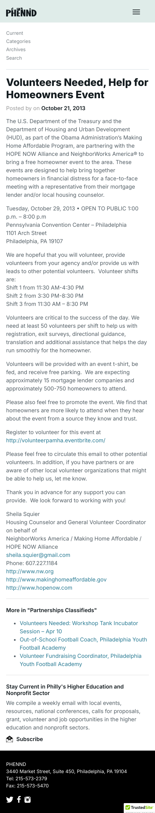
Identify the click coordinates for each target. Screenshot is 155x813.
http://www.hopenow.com (39, 587)
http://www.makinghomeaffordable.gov (56, 579)
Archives (16, 50)
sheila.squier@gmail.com (38, 554)
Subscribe (24, 739)
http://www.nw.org (30, 571)
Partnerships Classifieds (62, 610)
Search (14, 58)
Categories (18, 41)
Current (14, 33)
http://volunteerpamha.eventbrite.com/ (55, 440)
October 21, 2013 (63, 108)
